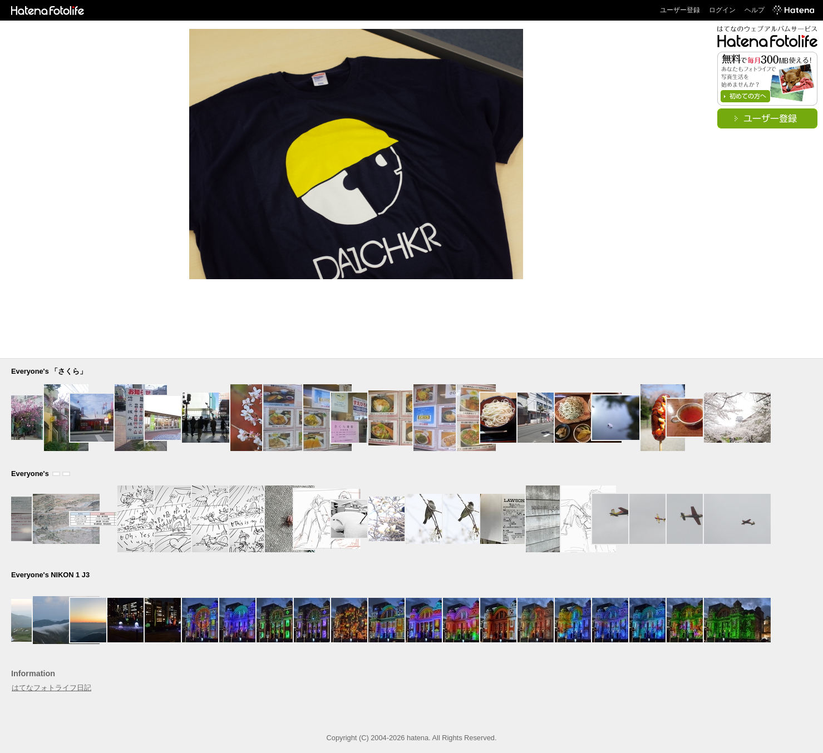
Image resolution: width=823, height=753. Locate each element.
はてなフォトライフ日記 (51, 687)
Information (33, 673)
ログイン (722, 10)
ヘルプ (755, 10)
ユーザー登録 (680, 10)
